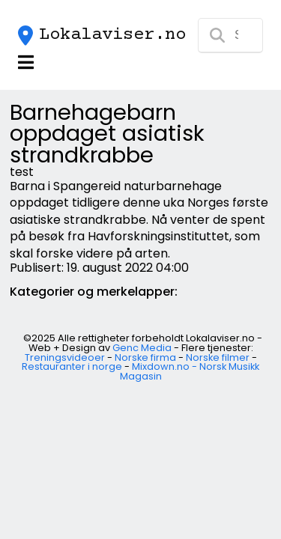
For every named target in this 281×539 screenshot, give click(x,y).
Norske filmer (218, 357)
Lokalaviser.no (112, 35)
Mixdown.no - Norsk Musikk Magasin (190, 371)
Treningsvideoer (65, 357)
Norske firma (145, 357)
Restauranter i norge (72, 366)
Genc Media (142, 347)
